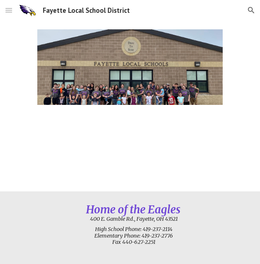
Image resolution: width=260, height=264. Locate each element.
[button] (9, 10)
